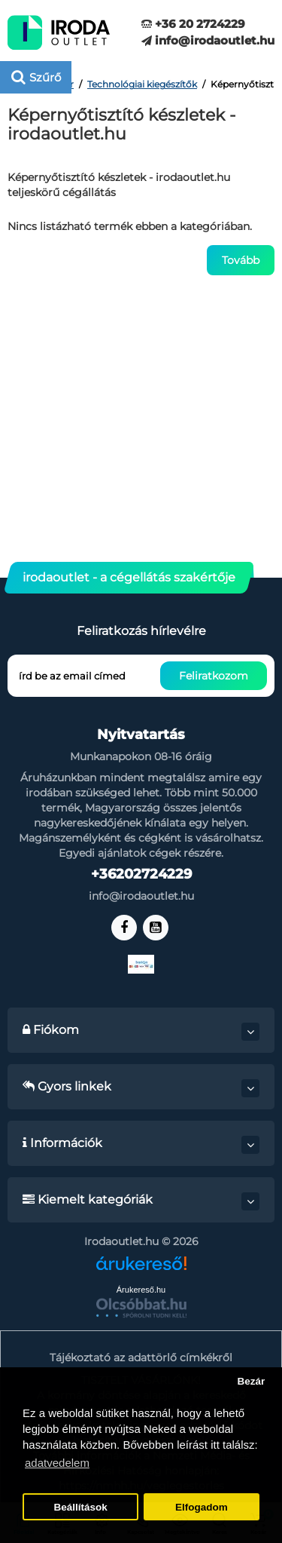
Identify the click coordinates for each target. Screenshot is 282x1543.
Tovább (240, 260)
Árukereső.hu (141, 1289)
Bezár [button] (251, 1381)
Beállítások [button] (80, 1507)
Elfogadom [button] (201, 1507)
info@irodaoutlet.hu (207, 40)
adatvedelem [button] (57, 1462)
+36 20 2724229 (193, 24)
